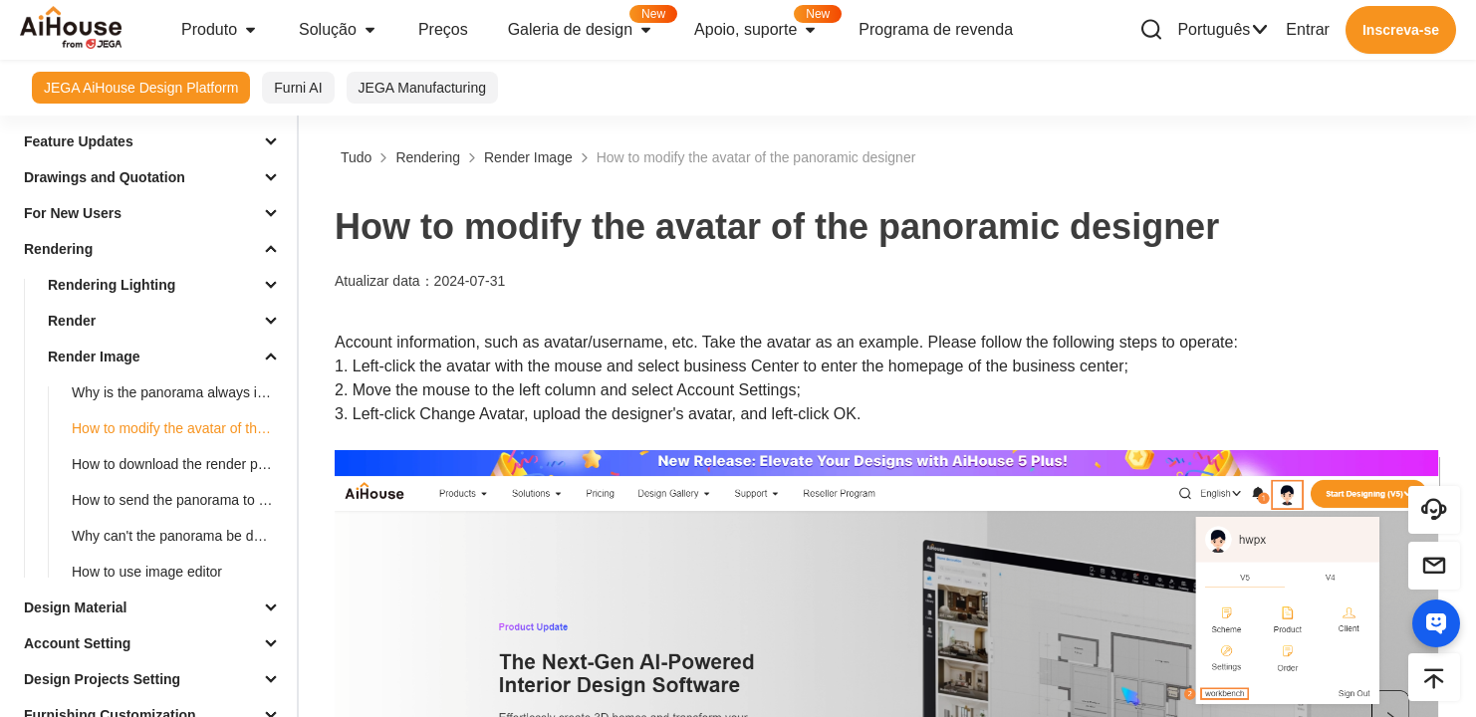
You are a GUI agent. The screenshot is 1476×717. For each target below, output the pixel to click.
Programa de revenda (936, 29)
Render (72, 321)
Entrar (1308, 29)
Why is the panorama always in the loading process (180, 392)
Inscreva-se (1400, 30)
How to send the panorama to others (180, 500)
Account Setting (77, 643)
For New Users (73, 213)
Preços (443, 29)
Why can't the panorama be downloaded (180, 536)
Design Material (75, 607)
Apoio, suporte (766, 23)
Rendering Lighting (111, 285)
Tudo (356, 157)
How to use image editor (147, 572)
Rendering (58, 249)
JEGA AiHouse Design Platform (141, 88)
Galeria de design (591, 23)
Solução (338, 30)
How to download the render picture (180, 464)
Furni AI (298, 88)
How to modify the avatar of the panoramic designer (180, 428)
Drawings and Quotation (104, 177)
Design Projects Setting (102, 679)
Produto (220, 30)
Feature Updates (78, 141)
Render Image (94, 356)
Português (1223, 30)
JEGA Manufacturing (422, 88)
